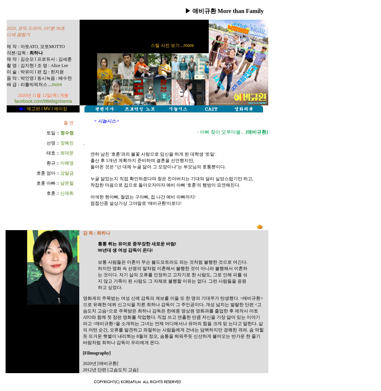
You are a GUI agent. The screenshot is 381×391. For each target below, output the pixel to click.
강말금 (67, 173)
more (57, 84)
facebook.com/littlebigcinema (43, 101)
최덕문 (67, 153)
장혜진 (67, 143)
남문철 (67, 183)
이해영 (67, 163)
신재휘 (67, 193)
